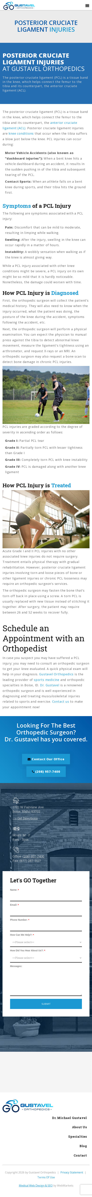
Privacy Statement (71, 1173)
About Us (79, 1128)
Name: (13, 890)
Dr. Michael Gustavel (69, 1118)
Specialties (77, 1137)
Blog (83, 1146)
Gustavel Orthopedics (56, 674)
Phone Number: (19, 920)
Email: (13, 905)
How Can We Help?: (21, 935)
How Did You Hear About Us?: (27, 951)
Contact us (60, 701)
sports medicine (46, 680)
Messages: (16, 966)
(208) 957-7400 (46, 772)
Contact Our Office (46, 759)
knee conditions (21, 133)
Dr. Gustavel (49, 685)
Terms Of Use (46, 1178)
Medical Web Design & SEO (36, 1186)
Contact (80, 1156)
